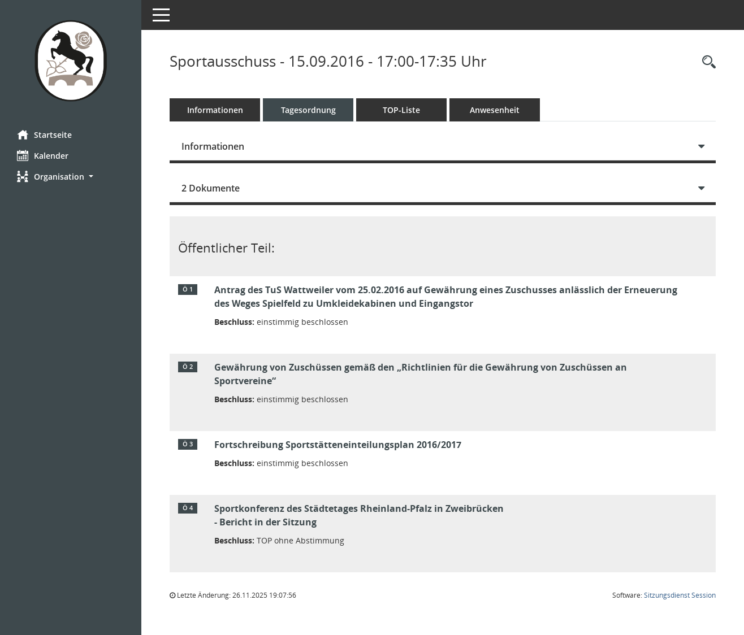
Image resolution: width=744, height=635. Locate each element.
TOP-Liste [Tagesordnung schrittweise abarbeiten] (401, 110)
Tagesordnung (308, 110)
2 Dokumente (210, 188)
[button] (70, 176)
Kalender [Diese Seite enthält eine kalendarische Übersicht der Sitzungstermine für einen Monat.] (42, 155)
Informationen (215, 110)
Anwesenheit (495, 110)
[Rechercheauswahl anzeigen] (706, 62)
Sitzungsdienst (680, 595)
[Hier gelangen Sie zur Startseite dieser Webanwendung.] (70, 61)
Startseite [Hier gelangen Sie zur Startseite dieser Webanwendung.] (44, 134)
